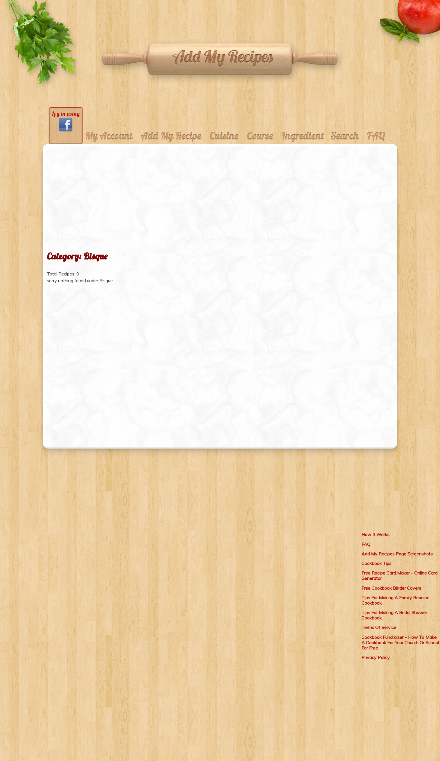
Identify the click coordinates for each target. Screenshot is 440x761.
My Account (109, 136)
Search (345, 136)
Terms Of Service (378, 627)
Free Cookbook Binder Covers (391, 588)
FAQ (376, 136)
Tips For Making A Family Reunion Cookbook (395, 600)
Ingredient (302, 136)
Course (260, 136)
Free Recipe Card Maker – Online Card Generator (399, 575)
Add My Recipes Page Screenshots (397, 554)
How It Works (375, 534)
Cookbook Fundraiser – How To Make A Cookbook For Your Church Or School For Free (400, 642)
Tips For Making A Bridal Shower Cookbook (394, 615)
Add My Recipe (171, 136)
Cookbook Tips (376, 563)
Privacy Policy (375, 657)
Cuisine (224, 136)
